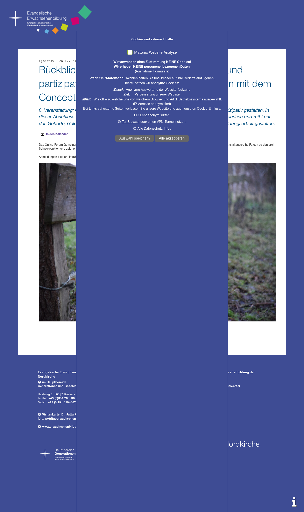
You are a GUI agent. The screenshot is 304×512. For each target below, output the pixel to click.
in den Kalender (57, 134)
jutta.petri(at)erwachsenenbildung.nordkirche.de (73, 418)
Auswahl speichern (134, 138)
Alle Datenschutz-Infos (154, 128)
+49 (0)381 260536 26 (64, 398)
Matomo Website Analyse (155, 53)
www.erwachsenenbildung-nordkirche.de (72, 426)
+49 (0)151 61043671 (63, 402)
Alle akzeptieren (172, 138)
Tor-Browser (131, 122)
